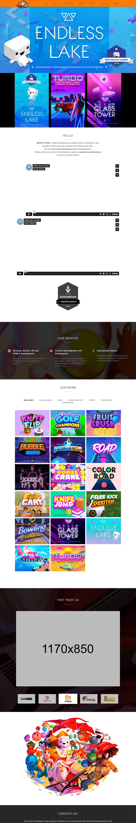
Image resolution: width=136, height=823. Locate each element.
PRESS (115, 3)
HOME (46, 3)
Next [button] (70, 707)
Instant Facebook (45, 400)
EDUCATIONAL (106, 400)
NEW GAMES (28, 400)
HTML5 (60, 400)
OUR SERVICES (69, 3)
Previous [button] (65, 707)
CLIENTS (93, 3)
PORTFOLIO (82, 3)
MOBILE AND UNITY (76, 400)
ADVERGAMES (68, 403)
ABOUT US (55, 3)
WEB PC (92, 400)
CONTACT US (104, 3)
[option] (68, 648)
